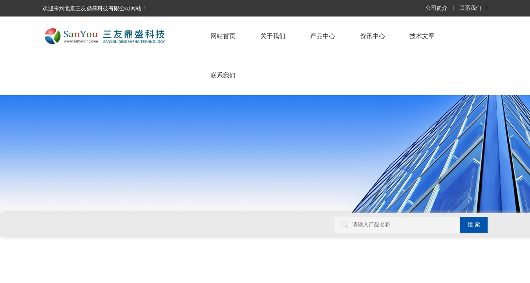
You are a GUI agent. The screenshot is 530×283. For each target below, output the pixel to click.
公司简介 (437, 8)
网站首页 (223, 36)
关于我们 (272, 36)
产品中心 (322, 36)
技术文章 (422, 36)
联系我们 (470, 8)
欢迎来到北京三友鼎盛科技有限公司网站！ (94, 8)
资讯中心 (372, 36)
